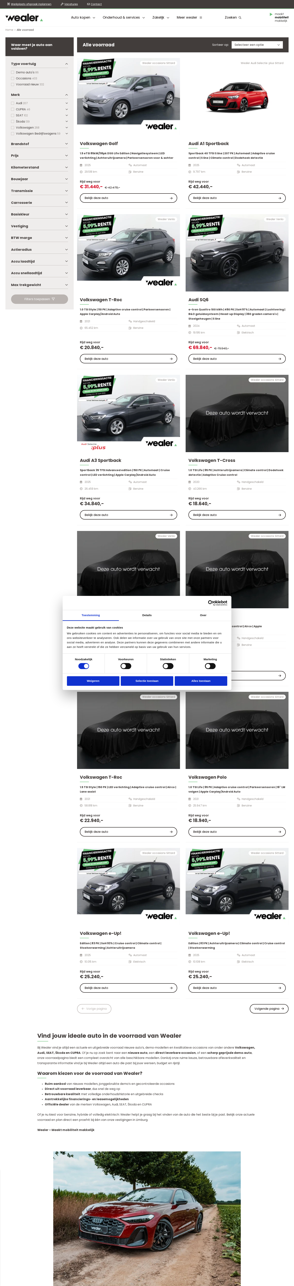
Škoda (23, 121)
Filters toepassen (39, 299)
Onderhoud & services (124, 17)
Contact (96, 4)
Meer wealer (189, 17)
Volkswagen (27, 128)
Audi (22, 103)
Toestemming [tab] (91, 615)
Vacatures (71, 4)
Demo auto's (27, 72)
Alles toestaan (201, 680)
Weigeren (93, 680)
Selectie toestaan (147, 680)
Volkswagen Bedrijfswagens (38, 134)
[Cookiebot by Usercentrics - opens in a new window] (210, 603)
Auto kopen (83, 17)
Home (9, 30)
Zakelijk (160, 17)
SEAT (22, 115)
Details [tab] (147, 615)
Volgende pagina (269, 1009)
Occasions (26, 78)
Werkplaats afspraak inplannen (31, 4)
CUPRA (23, 109)
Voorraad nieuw (30, 84)
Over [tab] (203, 615)
